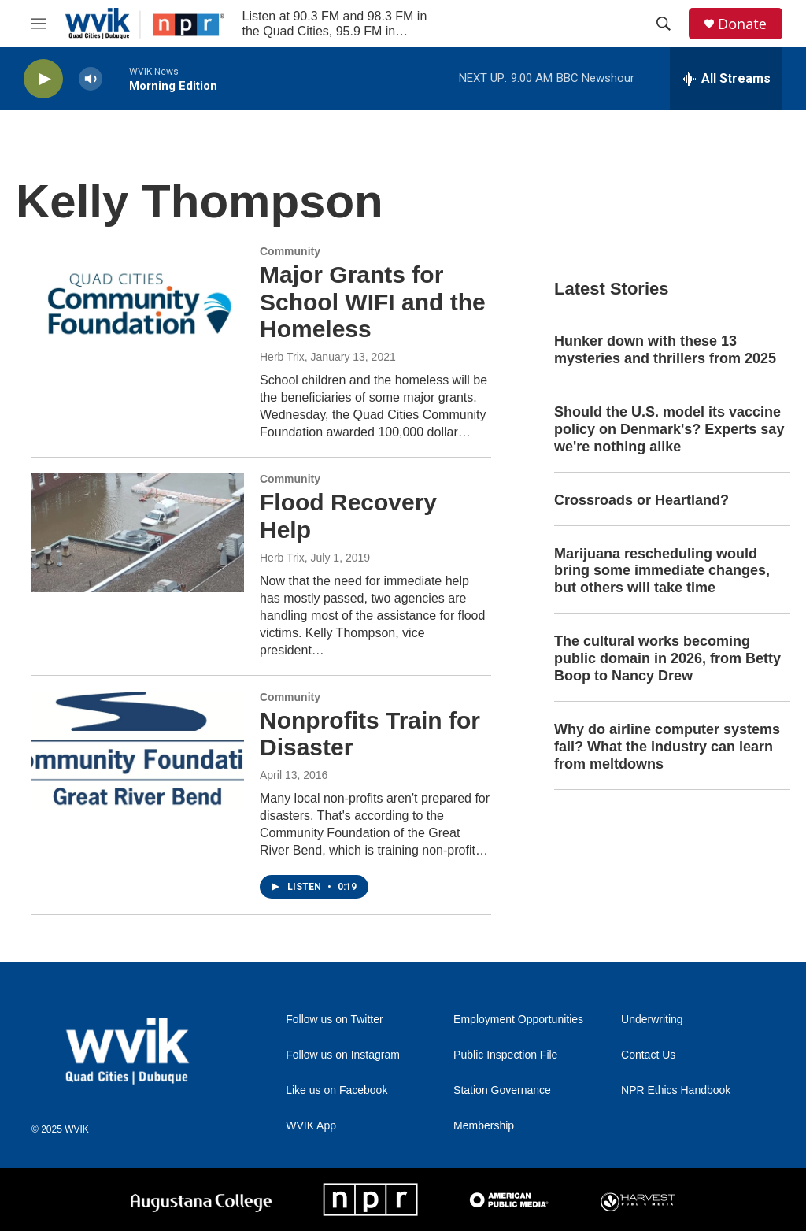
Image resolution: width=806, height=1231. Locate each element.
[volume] (90, 79)
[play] (43, 79)
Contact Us (648, 1055)
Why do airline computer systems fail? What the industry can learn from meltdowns (667, 746)
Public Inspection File (505, 1055)
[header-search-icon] (663, 24)
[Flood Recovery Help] (137, 532)
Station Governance (502, 1090)
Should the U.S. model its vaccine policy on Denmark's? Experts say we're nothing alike (669, 429)
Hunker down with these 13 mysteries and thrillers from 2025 (665, 349)
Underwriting (652, 1019)
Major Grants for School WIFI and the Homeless (373, 302)
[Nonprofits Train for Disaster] (137, 751)
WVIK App (311, 1126)
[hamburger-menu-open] (39, 23)
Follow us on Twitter (334, 1019)
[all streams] (726, 78)
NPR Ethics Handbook (675, 1090)
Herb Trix (282, 356)
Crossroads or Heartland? (641, 500)
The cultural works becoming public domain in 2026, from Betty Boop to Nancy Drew (667, 658)
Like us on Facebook (336, 1090)
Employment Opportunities (518, 1019)
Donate (742, 24)
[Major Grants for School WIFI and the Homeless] (137, 305)
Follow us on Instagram (343, 1055)
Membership (483, 1126)
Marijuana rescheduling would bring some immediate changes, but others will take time (662, 571)
